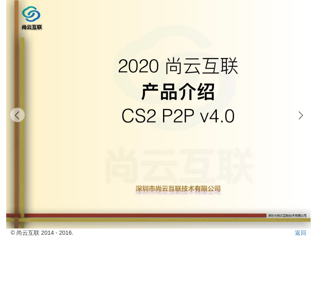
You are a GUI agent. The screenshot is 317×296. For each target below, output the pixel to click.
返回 (300, 232)
